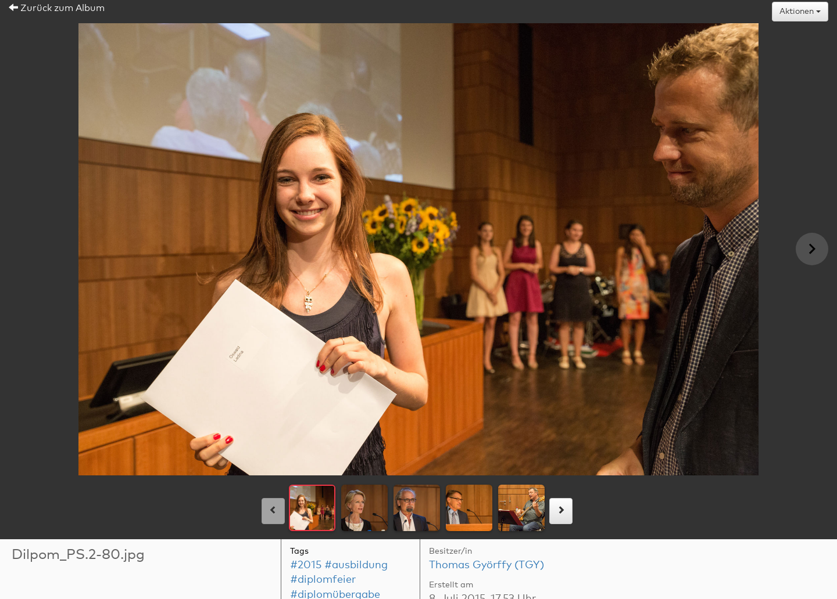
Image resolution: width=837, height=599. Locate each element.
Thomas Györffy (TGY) (486, 565)
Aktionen (800, 12)
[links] (273, 511)
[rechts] (561, 511)
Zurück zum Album (57, 8)
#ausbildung (356, 565)
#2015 (305, 565)
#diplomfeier (323, 580)
